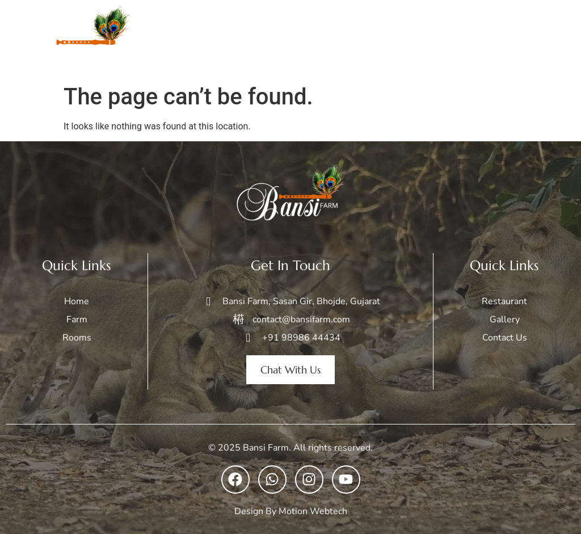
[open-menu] (560, 40)
